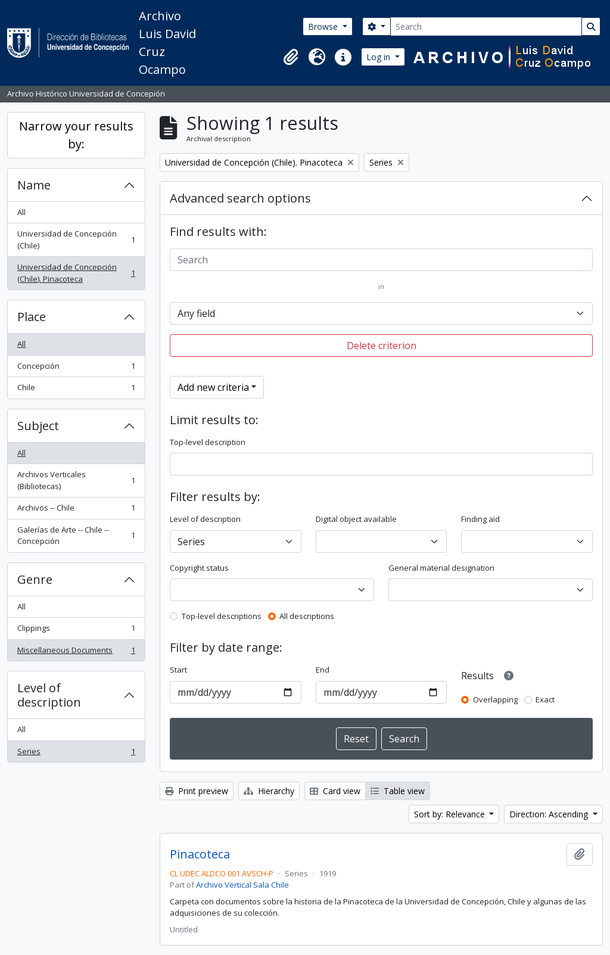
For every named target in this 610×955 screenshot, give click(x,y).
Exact (545, 699)
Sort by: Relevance (450, 814)
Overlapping (495, 699)
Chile (76, 390)
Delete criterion (381, 345)
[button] (291, 57)
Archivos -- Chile (76, 510)
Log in (379, 57)
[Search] (486, 26)
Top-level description (207, 442)
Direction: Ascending (549, 814)
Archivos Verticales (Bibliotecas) (76, 480)
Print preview (196, 791)
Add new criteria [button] (213, 387)
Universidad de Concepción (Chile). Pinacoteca (76, 273)
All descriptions (306, 616)
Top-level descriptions (222, 616)
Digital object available (356, 519)
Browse (324, 26)
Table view (398, 791)
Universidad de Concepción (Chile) (76, 239)
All (21, 212)
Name (34, 185)
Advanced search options (240, 198)
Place (31, 317)
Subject (38, 426)
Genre (34, 579)
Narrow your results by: (76, 135)
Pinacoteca (200, 854)
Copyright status (199, 567)
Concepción (76, 368)
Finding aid (480, 519)
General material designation (441, 567)
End (322, 669)
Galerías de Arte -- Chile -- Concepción (76, 535)
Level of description (49, 695)
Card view (335, 791)
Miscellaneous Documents (76, 653)
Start (178, 669)
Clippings (76, 631)
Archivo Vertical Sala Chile (242, 884)
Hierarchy (269, 791)
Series (76, 754)
